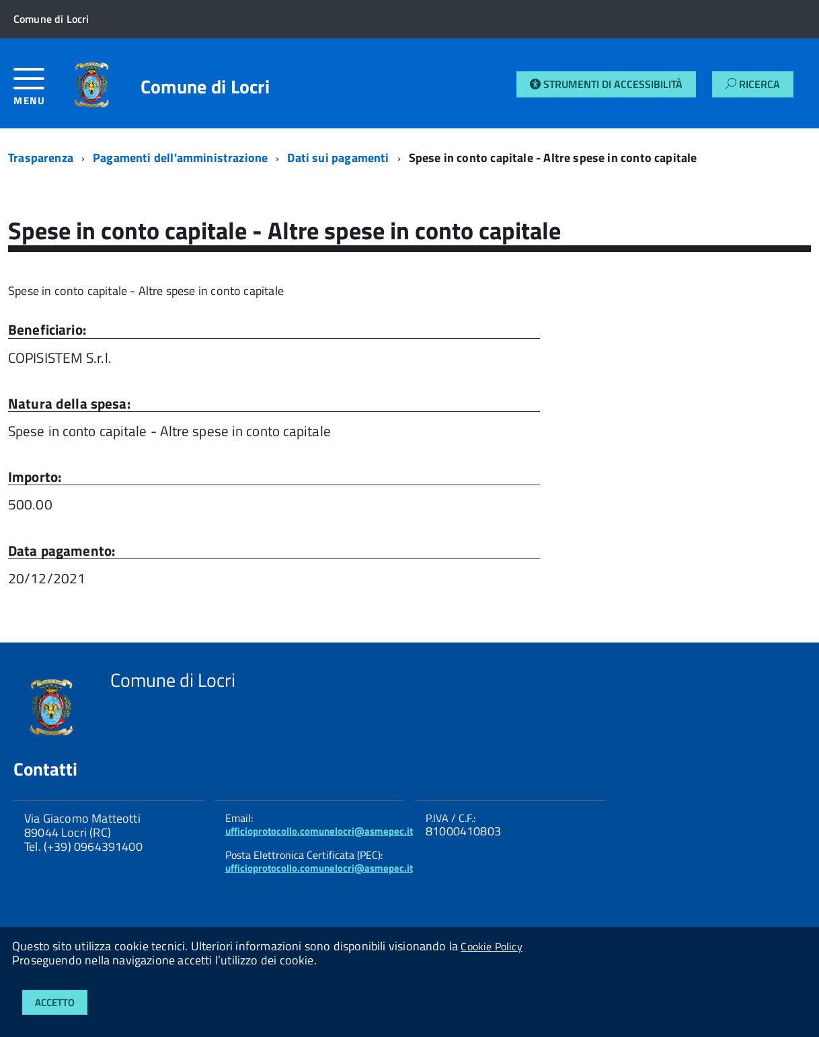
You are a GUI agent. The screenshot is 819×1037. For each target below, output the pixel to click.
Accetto (55, 1002)
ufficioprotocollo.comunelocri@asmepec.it (319, 831)
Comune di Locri (205, 86)
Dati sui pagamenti (338, 158)
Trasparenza (40, 158)
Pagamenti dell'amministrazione (180, 158)
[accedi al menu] (37, 91)
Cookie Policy (491, 946)
